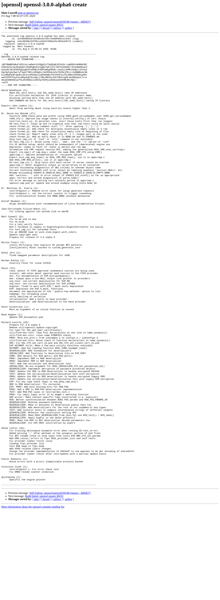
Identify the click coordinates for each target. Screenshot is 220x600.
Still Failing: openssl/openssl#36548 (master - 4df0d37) (60, 21)
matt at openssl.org (28, 12)
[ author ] (68, 27)
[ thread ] (46, 27)
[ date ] (36, 27)
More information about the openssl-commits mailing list (32, 597)
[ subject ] (57, 27)
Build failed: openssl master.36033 (44, 24)
